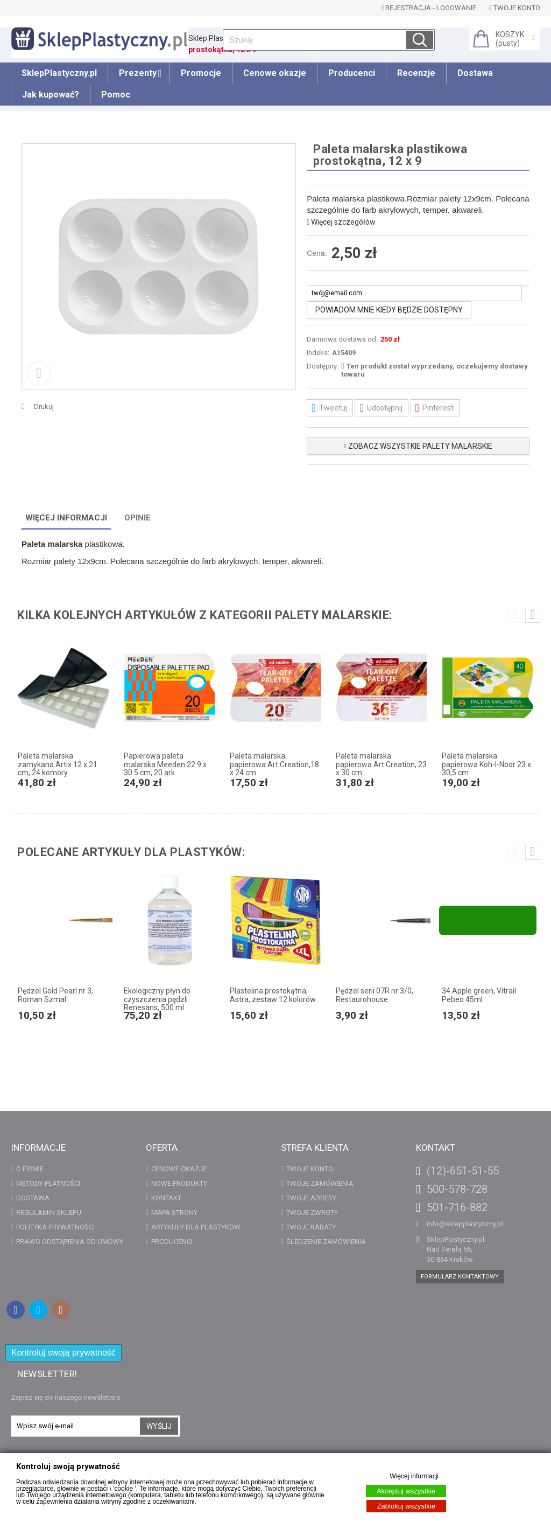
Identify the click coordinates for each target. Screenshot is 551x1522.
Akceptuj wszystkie (406, 1491)
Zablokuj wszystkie (406, 1506)
